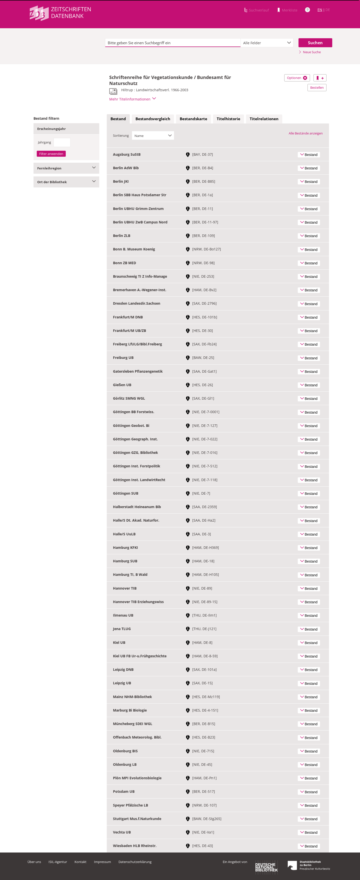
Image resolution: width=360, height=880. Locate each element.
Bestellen (317, 87)
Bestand (118, 118)
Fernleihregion (66, 168)
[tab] (118, 119)
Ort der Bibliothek (66, 182)
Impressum (102, 862)
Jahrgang (44, 142)
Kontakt (80, 862)
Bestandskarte (193, 118)
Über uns (34, 862)
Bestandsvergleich (153, 118)
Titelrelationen (264, 118)
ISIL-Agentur (57, 862)
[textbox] (173, 42)
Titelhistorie (228, 118)
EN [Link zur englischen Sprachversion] (320, 9)
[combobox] (267, 42)
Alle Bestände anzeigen (306, 133)
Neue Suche (309, 52)
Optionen (297, 77)
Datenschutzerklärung (135, 862)
